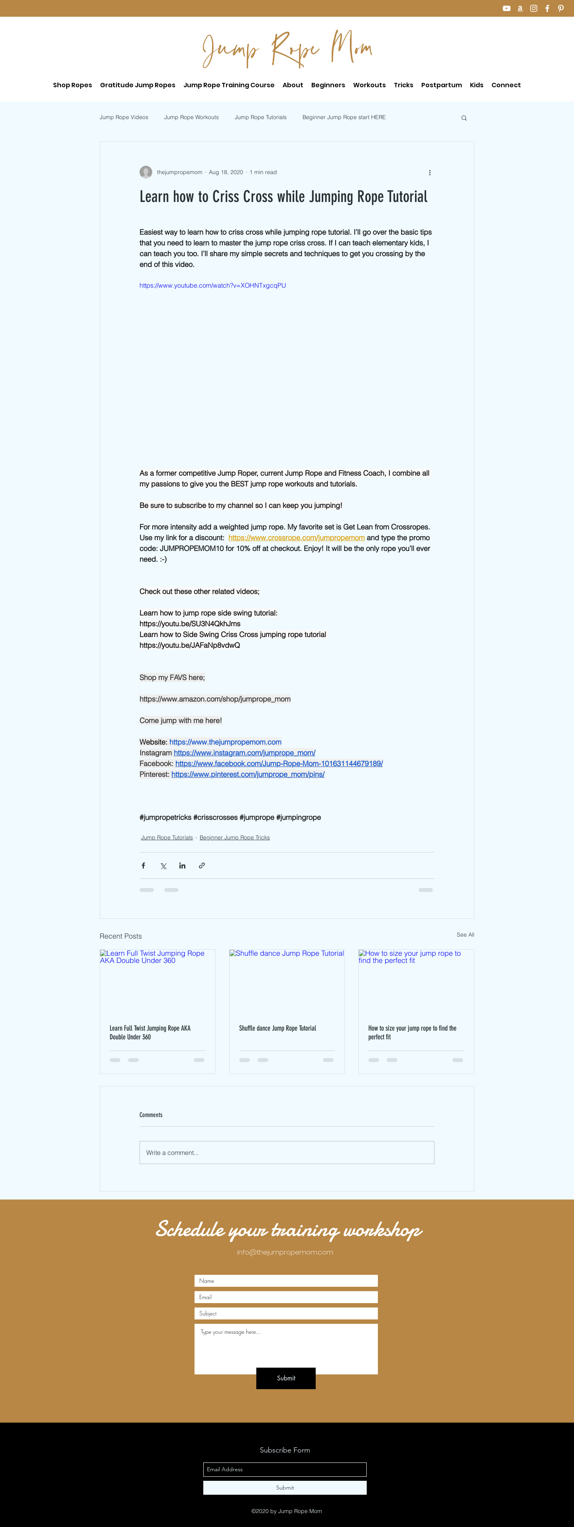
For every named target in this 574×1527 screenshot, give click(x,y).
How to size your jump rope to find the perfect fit (412, 1032)
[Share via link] (202, 865)
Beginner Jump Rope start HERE (344, 117)
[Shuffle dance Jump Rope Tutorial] (287, 982)
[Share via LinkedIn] (182, 865)
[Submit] (286, 1378)
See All (465, 934)
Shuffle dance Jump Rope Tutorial (277, 1028)
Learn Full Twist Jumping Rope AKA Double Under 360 (150, 1032)
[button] (229, 85)
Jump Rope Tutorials (261, 117)
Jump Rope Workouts (191, 117)
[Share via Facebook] (143, 865)
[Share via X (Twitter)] (163, 865)
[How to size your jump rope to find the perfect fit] (416, 982)
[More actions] (429, 172)
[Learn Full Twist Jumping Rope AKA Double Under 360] (157, 982)
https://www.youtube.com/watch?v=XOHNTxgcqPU (213, 285)
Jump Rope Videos (124, 117)
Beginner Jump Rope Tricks (235, 837)
